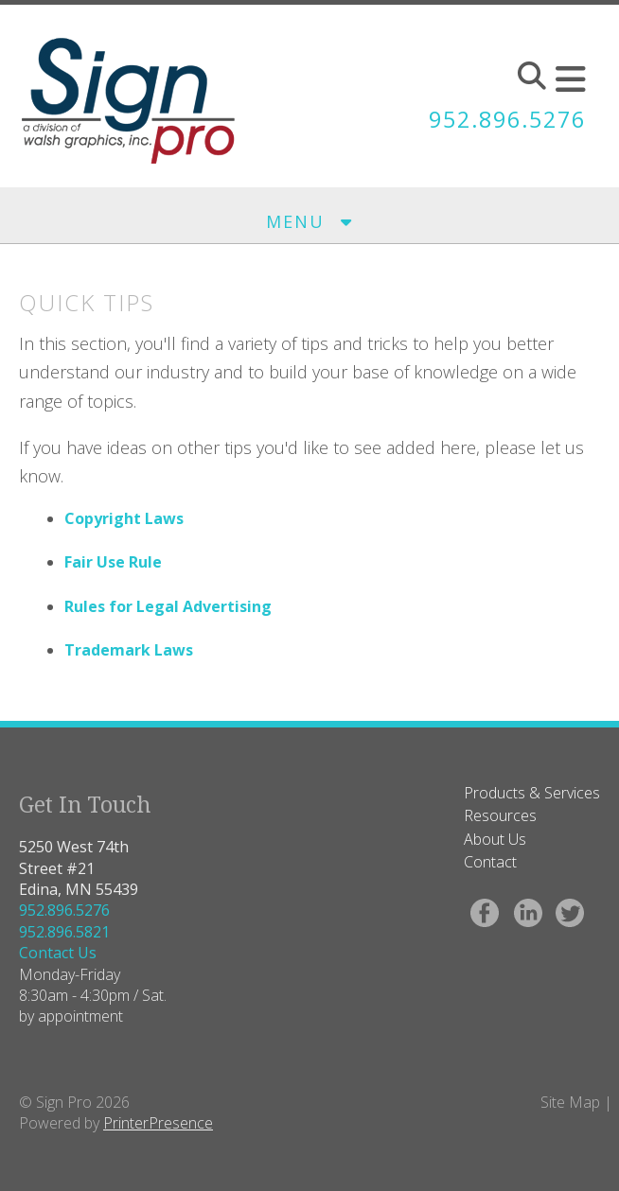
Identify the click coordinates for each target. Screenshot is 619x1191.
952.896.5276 (507, 119)
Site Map (570, 1102)
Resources (500, 815)
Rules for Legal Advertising (168, 606)
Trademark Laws (128, 649)
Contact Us (58, 952)
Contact (490, 861)
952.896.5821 (64, 931)
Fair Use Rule (113, 562)
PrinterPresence (158, 1122)
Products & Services (532, 792)
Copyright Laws (124, 518)
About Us (495, 839)
